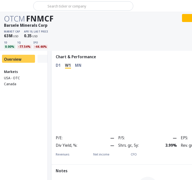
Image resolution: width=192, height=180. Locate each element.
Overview (13, 59)
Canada (10, 84)
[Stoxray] (16, 6)
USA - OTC (12, 78)
